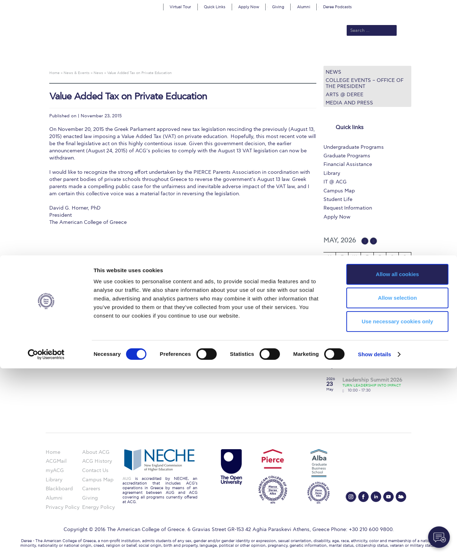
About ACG (130, 54)
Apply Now (248, 7)
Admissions (165, 54)
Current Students (333, 54)
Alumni (303, 7)
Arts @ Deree (344, 95)
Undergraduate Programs (353, 147)
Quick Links (214, 7)
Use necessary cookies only (397, 508)
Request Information (347, 208)
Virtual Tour (180, 7)
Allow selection (397, 484)
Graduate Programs (346, 156)
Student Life (337, 199)
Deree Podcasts (337, 7)
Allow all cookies (397, 461)
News (333, 72)
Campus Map (339, 191)
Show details (374, 541)
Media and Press (349, 103)
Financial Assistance (347, 164)
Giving (278, 7)
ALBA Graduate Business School (260, 54)
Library (331, 173)
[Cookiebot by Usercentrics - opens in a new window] (46, 541)
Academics (198, 54)
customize (426, 5)
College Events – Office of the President (364, 83)
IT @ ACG (335, 182)
